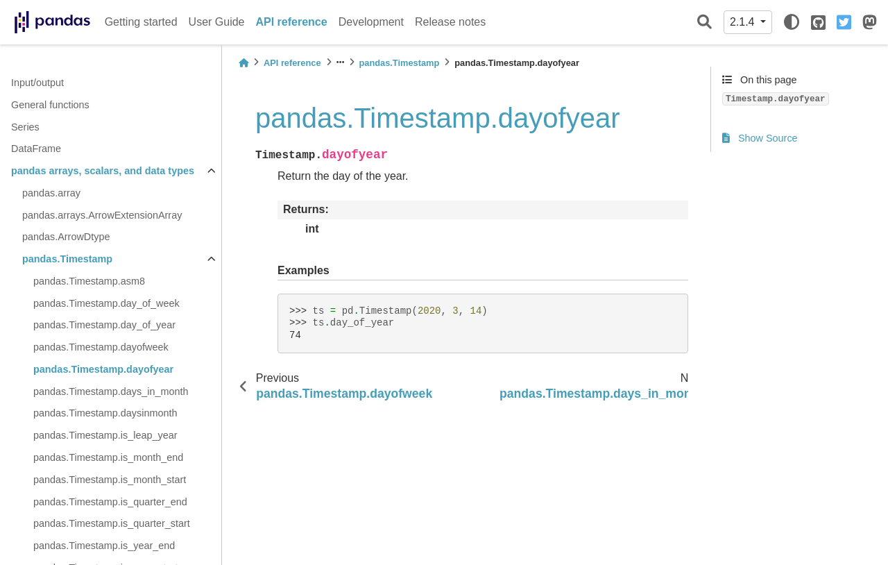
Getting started (141, 22)
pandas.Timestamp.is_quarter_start (111, 523)
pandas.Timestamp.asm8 (89, 281)
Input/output (37, 82)
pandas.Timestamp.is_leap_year (105, 435)
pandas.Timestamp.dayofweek (101, 347)
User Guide (217, 22)
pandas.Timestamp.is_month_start (109, 479)
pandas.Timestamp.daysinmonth (105, 413)
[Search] (704, 23)
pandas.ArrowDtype (66, 236)
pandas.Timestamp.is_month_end (108, 457)
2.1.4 (744, 22)
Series (25, 127)
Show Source (760, 138)
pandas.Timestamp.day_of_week (106, 303)
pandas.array (51, 193)
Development (371, 22)
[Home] (243, 63)
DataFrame (36, 148)
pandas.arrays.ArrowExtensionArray (102, 215)
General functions (50, 104)
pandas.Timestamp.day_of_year (104, 324)
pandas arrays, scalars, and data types (102, 170)
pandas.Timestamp (67, 258)
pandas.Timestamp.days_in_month (110, 391)
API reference (291, 22)
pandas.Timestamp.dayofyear (103, 369)
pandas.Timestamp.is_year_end (104, 545)
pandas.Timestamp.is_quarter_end (110, 501)
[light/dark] (791, 22)
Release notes (450, 22)
